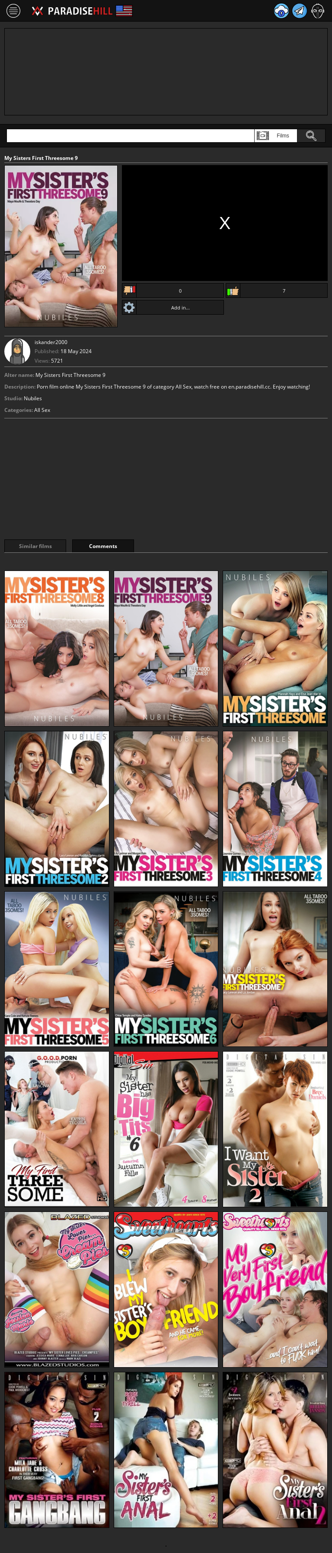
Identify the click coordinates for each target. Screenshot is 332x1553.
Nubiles (33, 398)
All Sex (42, 410)
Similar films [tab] (35, 546)
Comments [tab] (103, 546)
